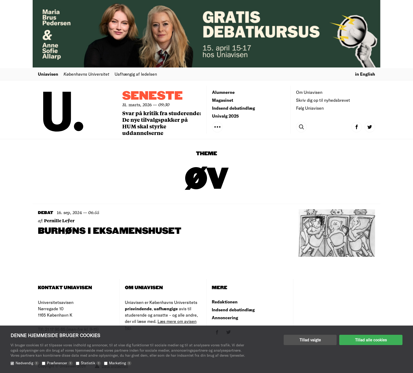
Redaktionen (225, 301)
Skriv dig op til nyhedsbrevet (323, 100)
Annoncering (225, 317)
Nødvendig (27, 363)
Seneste (152, 96)
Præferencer (60, 363)
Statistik (91, 363)
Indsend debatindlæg (233, 107)
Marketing (120, 363)
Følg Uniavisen (310, 107)
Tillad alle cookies (371, 339)
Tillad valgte (310, 339)
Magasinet (222, 100)
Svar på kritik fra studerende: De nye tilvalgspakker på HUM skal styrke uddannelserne (161, 123)
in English (365, 73)
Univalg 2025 (225, 115)
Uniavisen (48, 73)
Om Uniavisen (309, 92)
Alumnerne (223, 92)
